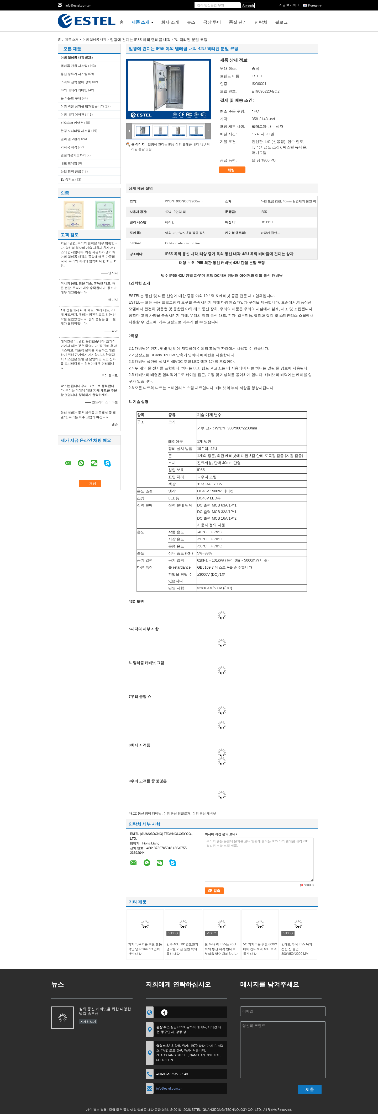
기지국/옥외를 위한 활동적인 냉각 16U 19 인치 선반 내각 (145, 949)
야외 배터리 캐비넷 (74, 90)
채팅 (235, 170)
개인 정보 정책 (96, 1110)
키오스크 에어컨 (72, 123)
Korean (315, 5)
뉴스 (191, 21)
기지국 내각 (69, 147)
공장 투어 (212, 21)
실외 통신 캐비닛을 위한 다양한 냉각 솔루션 (105, 1011)
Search (248, 6)
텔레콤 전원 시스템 (74, 66)
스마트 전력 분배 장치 (76, 82)
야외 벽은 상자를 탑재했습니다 (82, 106)
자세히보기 (88, 1022)
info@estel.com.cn (78, 5)
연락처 (261, 21)
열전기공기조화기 (73, 155)
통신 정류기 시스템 (74, 74)
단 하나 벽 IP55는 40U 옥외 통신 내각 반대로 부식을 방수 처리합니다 (221, 949)
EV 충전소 (68, 179)
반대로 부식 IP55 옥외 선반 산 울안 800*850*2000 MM (296, 949)
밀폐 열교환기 (70, 139)
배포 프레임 (69, 163)
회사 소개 (170, 21)
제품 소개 (140, 21)
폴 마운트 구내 (71, 98)
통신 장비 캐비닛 (149, 813)
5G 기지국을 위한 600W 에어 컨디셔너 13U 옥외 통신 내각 (260, 949)
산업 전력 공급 (71, 171)
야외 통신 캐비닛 (204, 813)
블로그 (281, 21)
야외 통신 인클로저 (177, 813)
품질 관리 (238, 21)
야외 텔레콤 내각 (94, 39)
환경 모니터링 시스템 (76, 131)
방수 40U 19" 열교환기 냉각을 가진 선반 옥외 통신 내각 (182, 949)
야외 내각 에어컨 (72, 114)
